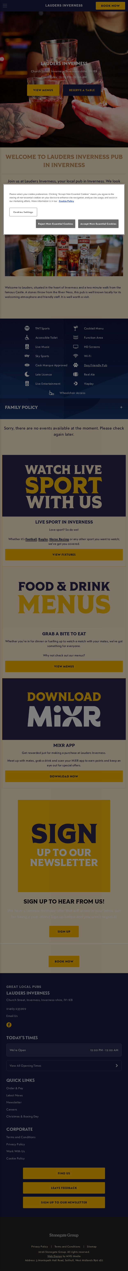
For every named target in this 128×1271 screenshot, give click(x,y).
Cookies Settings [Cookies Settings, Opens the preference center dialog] (23, 212)
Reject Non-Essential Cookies (55, 223)
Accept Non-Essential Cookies (98, 223)
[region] (64, 209)
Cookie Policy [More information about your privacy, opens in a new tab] (66, 200)
